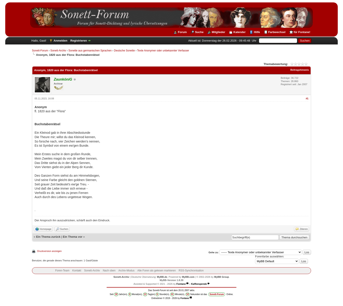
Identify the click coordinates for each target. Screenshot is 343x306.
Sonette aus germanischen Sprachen (90, 50)
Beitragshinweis (299, 70)
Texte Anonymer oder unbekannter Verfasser (163, 50)
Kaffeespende (199, 284)
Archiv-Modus (126, 270)
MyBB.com (188, 277)
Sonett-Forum (40, 50)
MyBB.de (162, 277)
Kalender (239, 32)
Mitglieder (218, 32)
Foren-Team (62, 270)
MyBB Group (221, 277)
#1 (307, 98)
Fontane (181, 284)
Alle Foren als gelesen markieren (156, 270)
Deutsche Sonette (124, 50)
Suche (199, 32)
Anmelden (60, 40)
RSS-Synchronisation (191, 270)
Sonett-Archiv (58, 50)
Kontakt (76, 270)
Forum (182, 32)
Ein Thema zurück (48, 236)
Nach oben (109, 270)
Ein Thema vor (72, 236)
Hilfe (257, 32)
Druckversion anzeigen (49, 251)
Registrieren (78, 40)
